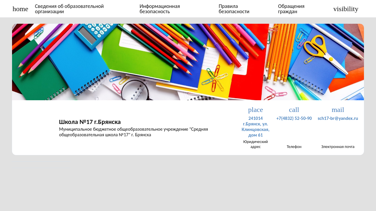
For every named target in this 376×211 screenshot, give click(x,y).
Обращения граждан (291, 9)
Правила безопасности (234, 9)
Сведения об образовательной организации (69, 9)
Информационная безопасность (160, 9)
